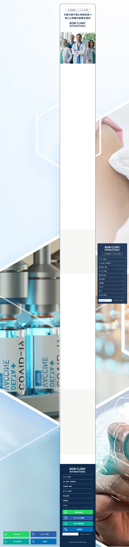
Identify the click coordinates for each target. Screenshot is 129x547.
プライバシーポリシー (119, 300)
